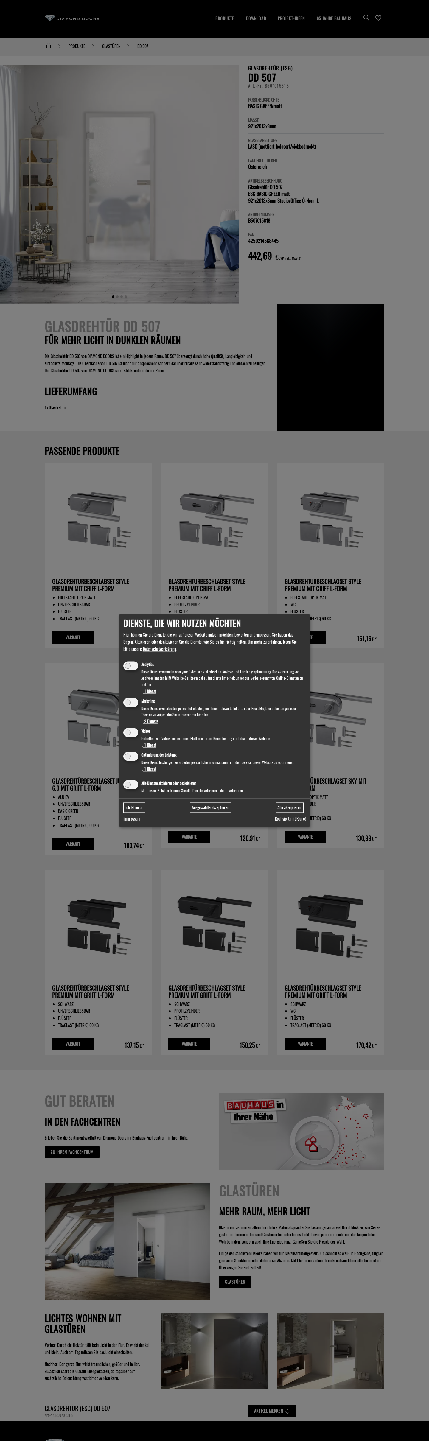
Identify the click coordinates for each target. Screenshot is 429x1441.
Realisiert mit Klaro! (290, 819)
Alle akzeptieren (289, 807)
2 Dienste (149, 721)
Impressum (131, 819)
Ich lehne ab (134, 807)
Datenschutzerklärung (159, 649)
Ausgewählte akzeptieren (210, 807)
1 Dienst (148, 691)
